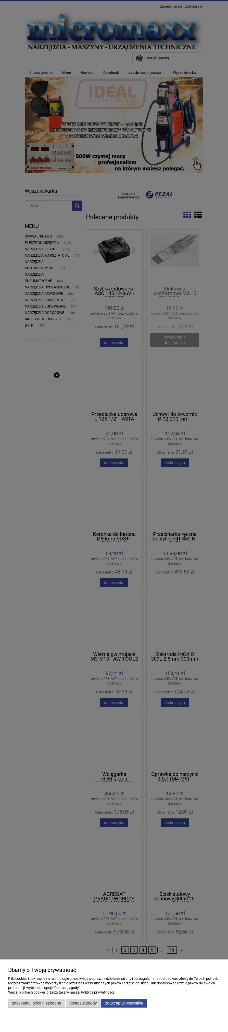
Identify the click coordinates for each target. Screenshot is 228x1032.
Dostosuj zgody (83, 1003)
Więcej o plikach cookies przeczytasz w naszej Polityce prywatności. (61, 992)
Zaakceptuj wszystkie (124, 1003)
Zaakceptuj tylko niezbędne (36, 1003)
